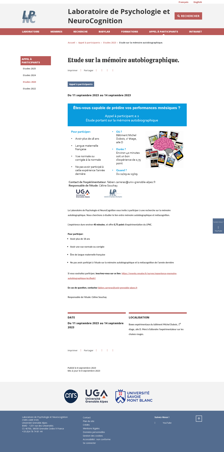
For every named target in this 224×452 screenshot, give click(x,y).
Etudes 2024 (29, 75)
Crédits (86, 424)
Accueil (71, 42)
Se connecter (89, 443)
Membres (56, 31)
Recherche (80, 31)
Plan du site (88, 421)
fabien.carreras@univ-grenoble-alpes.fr (117, 287)
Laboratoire (30, 31)
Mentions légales (91, 428)
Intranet (195, 31)
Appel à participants (163, 31)
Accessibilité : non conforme (97, 439)
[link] (117, 287)
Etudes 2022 (29, 88)
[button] (96, 70)
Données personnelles (94, 432)
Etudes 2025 (29, 68)
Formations (129, 31)
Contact (87, 417)
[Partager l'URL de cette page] (112, 70)
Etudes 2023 (109, 42)
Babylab (104, 31)
